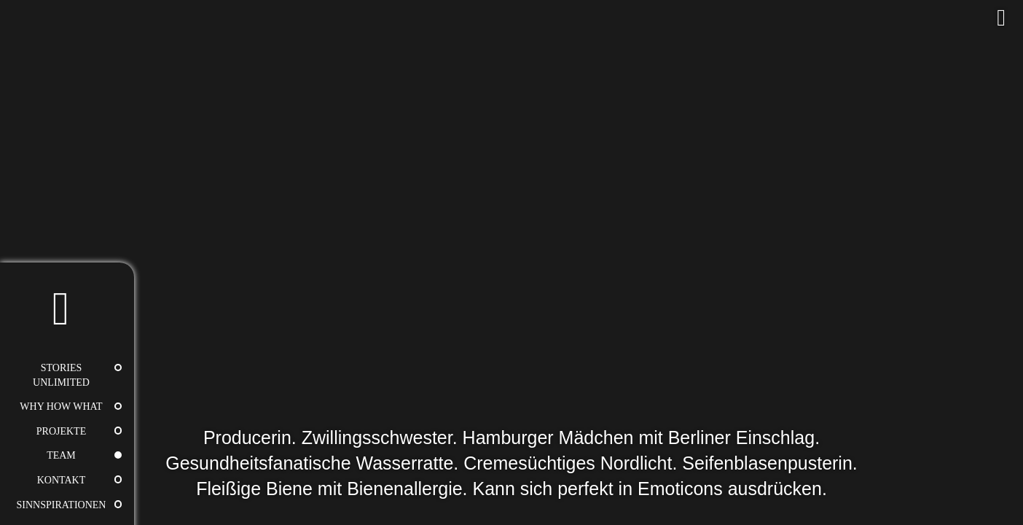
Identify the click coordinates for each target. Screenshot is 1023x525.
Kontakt (61, 480)
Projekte (61, 431)
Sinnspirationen (61, 504)
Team (61, 455)
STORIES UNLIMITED (61, 375)
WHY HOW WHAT (61, 406)
